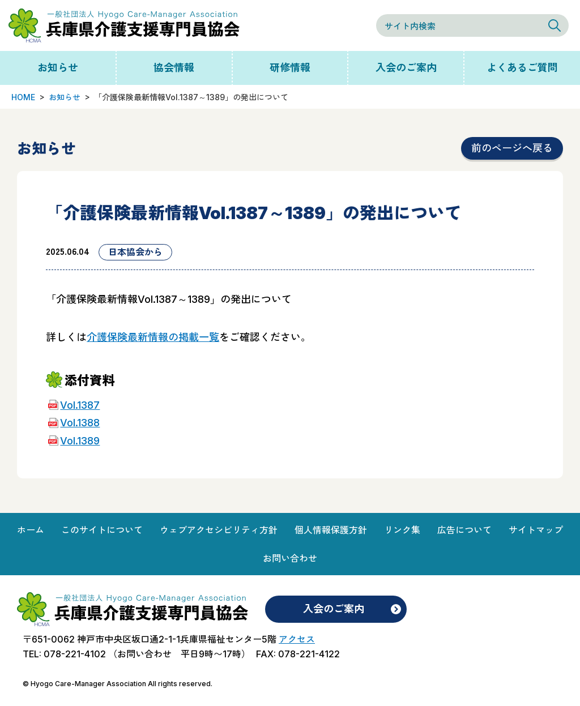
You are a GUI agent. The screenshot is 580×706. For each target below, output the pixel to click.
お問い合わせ (290, 558)
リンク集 (402, 530)
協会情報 (173, 68)
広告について (464, 530)
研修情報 (290, 68)
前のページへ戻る (512, 148)
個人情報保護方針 (331, 530)
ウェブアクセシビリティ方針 (219, 530)
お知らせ (57, 68)
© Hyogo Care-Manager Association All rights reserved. (117, 683)
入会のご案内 (406, 68)
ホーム (30, 530)
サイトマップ (536, 530)
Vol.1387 (80, 405)
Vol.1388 (80, 423)
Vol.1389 (80, 441)
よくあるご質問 (522, 68)
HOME (23, 97)
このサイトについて (102, 530)
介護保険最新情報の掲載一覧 (153, 337)
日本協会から (135, 252)
